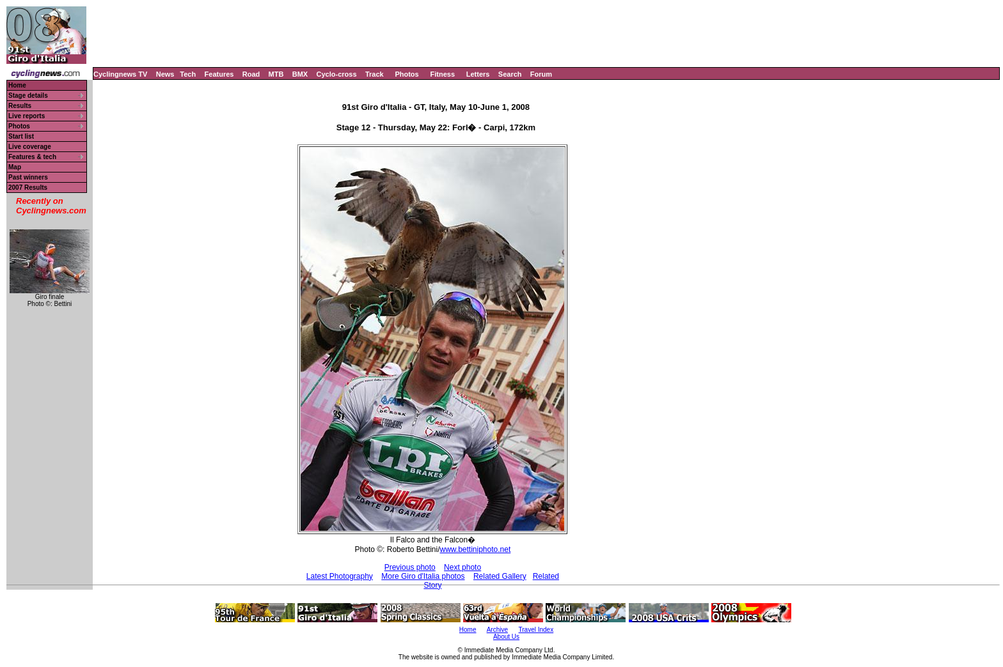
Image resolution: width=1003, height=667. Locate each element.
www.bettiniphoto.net (475, 549)
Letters (478, 74)
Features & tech (32, 156)
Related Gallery (499, 576)
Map (14, 167)
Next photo (462, 567)
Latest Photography (339, 576)
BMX (300, 74)
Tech (188, 74)
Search (510, 74)
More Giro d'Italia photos (422, 576)
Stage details (28, 95)
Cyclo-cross (337, 74)
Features (219, 74)
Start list (21, 136)
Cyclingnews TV (120, 74)
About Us (506, 636)
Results (19, 105)
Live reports (26, 115)
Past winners (28, 177)
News (165, 74)
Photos (406, 74)
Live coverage (29, 146)
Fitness (442, 74)
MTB (276, 74)
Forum (541, 74)
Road (251, 74)
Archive (497, 629)
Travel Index (536, 629)
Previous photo (410, 567)
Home (17, 85)
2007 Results (27, 187)
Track (374, 74)
